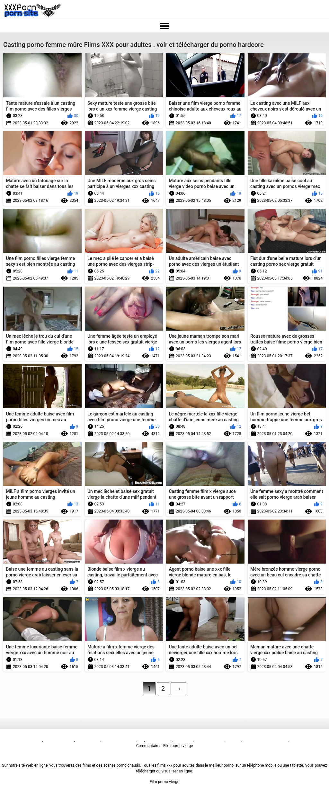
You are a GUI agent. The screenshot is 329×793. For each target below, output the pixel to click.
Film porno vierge (27, 740)
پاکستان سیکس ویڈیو (119, 740)
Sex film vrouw (88, 740)
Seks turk (233, 740)
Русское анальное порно (265, 740)
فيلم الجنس (182, 740)
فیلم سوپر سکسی (209, 740)
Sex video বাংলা (159, 740)
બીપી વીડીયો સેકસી (59, 740)
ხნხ (141, 740)
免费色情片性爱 (302, 740)
